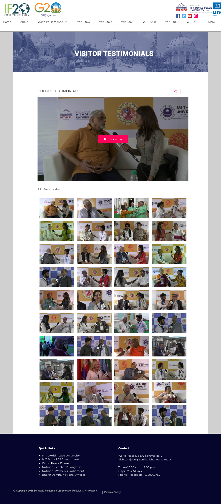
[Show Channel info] (184, 91)
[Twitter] (184, 16)
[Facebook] (178, 16)
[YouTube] (190, 16)
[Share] (175, 91)
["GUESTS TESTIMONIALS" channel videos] (113, 312)
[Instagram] (196, 16)
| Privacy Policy (110, 492)
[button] (26, 22)
